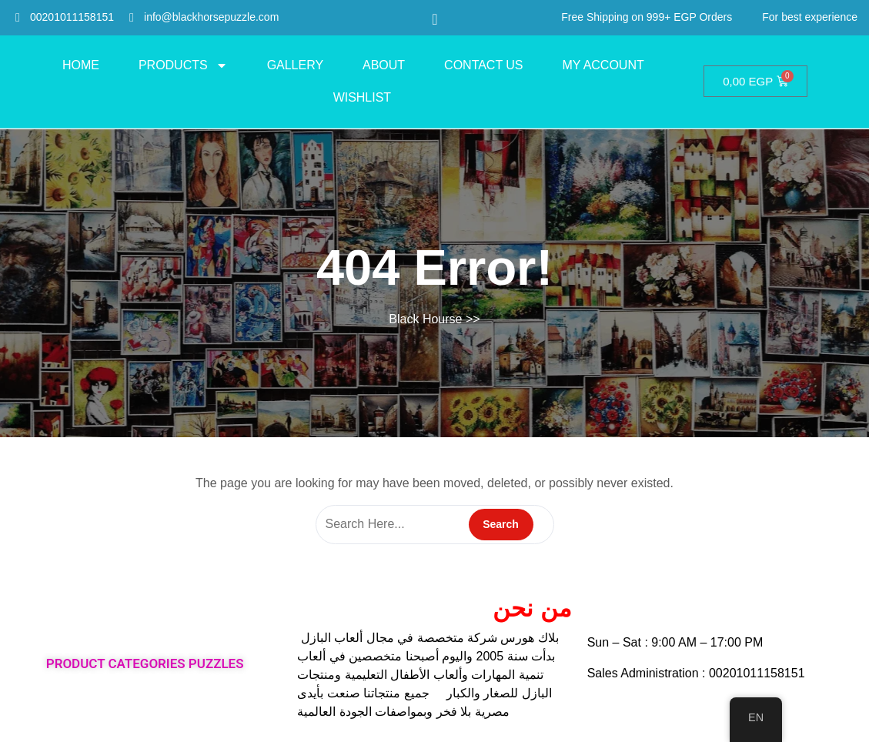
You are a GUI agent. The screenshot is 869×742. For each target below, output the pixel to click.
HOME (80, 65)
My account (603, 65)
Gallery (294, 65)
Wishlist (362, 97)
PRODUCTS (183, 65)
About (384, 65)
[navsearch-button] (434, 19)
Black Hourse (425, 319)
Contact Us (483, 65)
